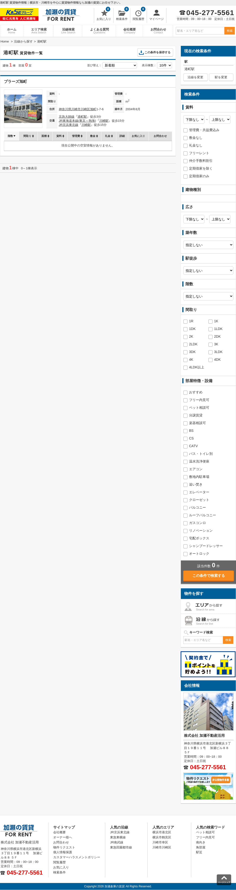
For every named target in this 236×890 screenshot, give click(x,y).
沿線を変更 (195, 77)
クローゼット (199, 500)
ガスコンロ (197, 523)
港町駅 (82, 116)
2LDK (193, 344)
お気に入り (104, 14)
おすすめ (196, 392)
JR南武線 (116, 842)
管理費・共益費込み (204, 130)
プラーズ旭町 (15, 81)
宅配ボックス (199, 538)
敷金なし (196, 138)
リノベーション (201, 530)
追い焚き (196, 484)
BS (191, 431)
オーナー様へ (62, 837)
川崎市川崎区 (80, 109)
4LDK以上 (196, 367)
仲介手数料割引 (201, 161)
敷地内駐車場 (199, 477)
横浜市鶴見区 (161, 837)
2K (191, 336)
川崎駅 (104, 120)
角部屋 (200, 847)
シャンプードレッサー (206, 546)
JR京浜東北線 (68, 125)
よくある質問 (99, 31)
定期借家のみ (199, 176)
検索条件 (122, 14)
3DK (192, 352)
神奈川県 (65, 109)
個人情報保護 (62, 852)
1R (191, 321)
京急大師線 (66, 116)
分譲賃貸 (196, 415)
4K (191, 359)
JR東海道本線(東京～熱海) (77, 120)
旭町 (93, 109)
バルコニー (197, 507)
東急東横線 (118, 837)
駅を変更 (221, 77)
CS (191, 438)
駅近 (199, 852)
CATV (193, 446)
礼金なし (196, 145)
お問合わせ (158, 31)
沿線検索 (68, 31)
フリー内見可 (199, 400)
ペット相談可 (199, 407)
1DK (192, 329)
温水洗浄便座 (199, 461)
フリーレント (199, 153)
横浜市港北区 (161, 832)
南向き (200, 842)
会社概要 (129, 31)
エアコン (196, 469)
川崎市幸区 (160, 842)
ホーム (11, 31)
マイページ (156, 14)
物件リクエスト (64, 847)
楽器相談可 (197, 423)
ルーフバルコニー (202, 515)
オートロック (199, 553)
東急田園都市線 (121, 847)
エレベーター (199, 492)
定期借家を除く (201, 168)
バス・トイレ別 (201, 454)
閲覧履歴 (139, 14)
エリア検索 (39, 31)
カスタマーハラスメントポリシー (76, 857)
